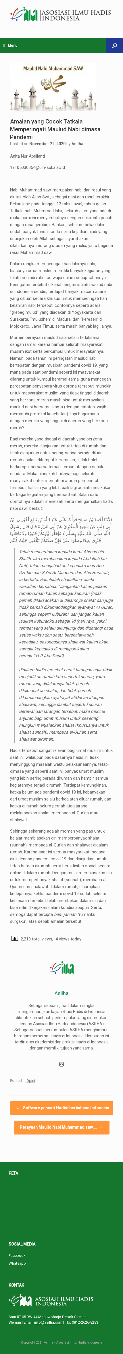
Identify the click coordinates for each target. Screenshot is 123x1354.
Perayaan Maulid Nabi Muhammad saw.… (61, 1127)
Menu (10, 45)
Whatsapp (17, 1263)
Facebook (17, 1255)
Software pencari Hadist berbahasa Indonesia (62, 1108)
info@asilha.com (48, 1322)
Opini (30, 1080)
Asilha (77, 143)
